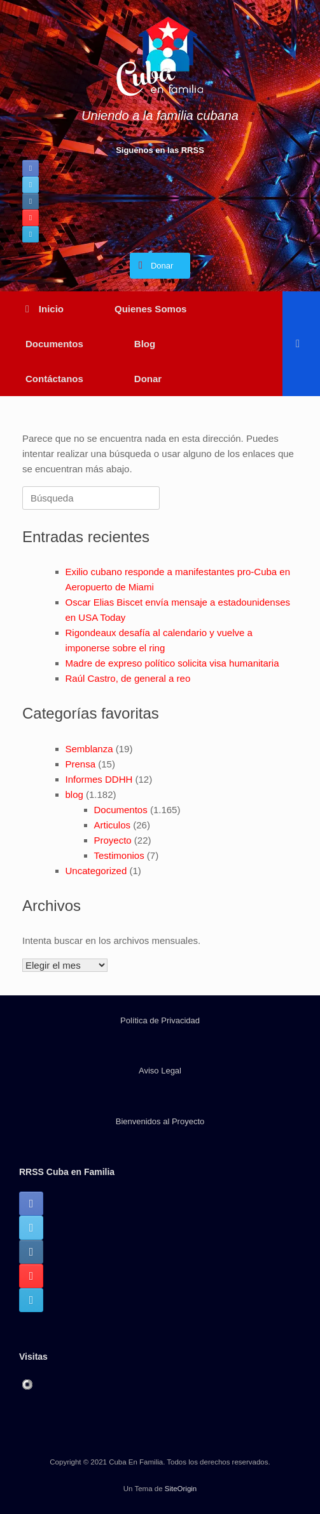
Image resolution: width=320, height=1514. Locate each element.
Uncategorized (96, 870)
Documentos (54, 343)
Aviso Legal (160, 1070)
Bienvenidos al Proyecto (160, 1121)
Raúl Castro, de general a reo (128, 678)
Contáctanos (54, 378)
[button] (301, 343)
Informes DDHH (99, 779)
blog (74, 794)
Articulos (112, 825)
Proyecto (113, 840)
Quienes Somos (150, 308)
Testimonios (119, 855)
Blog (144, 343)
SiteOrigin (181, 1488)
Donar (148, 378)
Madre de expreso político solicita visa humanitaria (172, 663)
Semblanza (89, 748)
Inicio (44, 308)
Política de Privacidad (160, 1020)
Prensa (81, 764)
